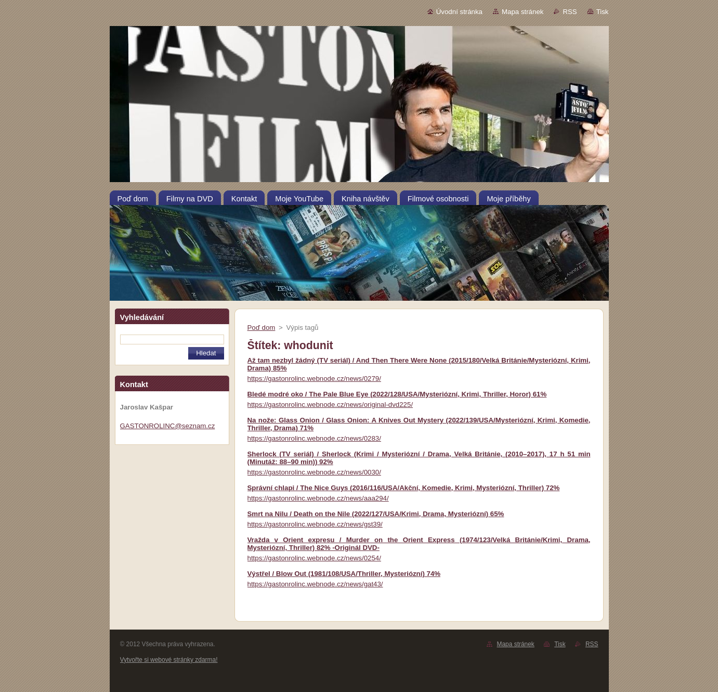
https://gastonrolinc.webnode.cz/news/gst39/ (315, 524)
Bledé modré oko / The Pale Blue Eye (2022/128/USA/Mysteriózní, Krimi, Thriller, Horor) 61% (397, 394)
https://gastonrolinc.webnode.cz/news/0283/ (314, 438)
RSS (570, 12)
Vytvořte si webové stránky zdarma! (169, 659)
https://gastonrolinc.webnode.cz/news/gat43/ (315, 584)
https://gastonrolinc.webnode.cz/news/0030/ (314, 472)
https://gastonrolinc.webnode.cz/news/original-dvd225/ (330, 404)
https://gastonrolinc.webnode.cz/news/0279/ (314, 378)
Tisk (602, 12)
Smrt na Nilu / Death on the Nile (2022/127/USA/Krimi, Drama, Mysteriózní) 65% (375, 514)
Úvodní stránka (459, 12)
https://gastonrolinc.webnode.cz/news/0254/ (314, 558)
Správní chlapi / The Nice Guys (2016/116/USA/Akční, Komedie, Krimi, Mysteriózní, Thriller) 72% (403, 488)
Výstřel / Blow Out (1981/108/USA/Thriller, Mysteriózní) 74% (344, 574)
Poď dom (261, 327)
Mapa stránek (522, 12)
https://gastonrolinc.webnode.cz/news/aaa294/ (318, 498)
